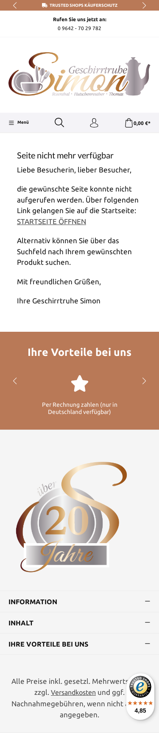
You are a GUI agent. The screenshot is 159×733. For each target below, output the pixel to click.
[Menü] (18, 123)
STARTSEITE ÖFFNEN (51, 221)
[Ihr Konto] (94, 123)
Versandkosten (73, 692)
